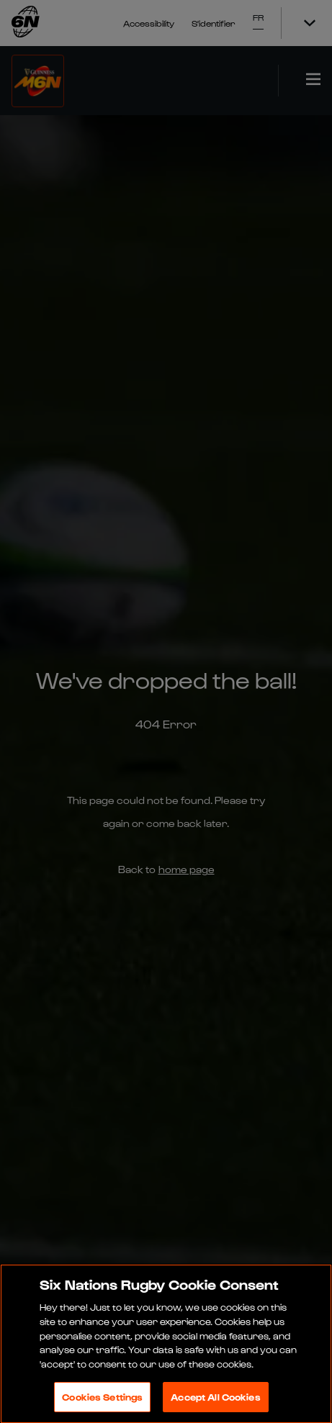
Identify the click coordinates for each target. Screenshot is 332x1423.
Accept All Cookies (215, 1399)
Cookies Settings (102, 1399)
